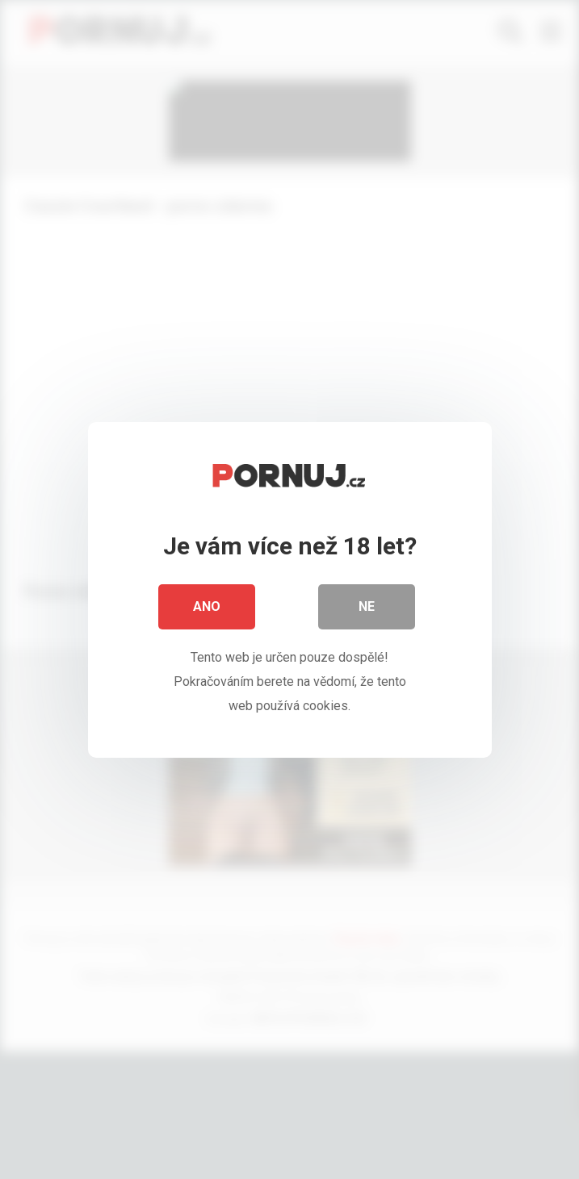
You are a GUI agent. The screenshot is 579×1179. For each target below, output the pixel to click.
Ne (367, 611)
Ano (206, 611)
